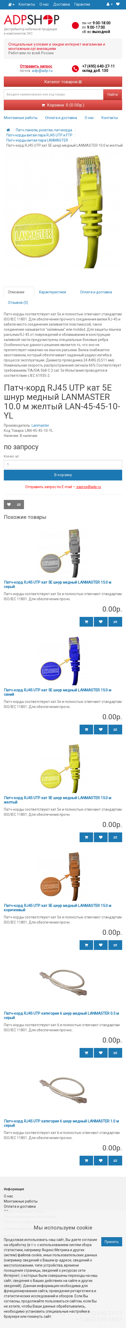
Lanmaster (40, 425)
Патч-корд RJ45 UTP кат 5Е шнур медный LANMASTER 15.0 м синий (57, 692)
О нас (44, 4)
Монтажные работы (20, 118)
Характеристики (52, 292)
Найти (113, 94)
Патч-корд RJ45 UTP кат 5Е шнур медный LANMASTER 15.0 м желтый (57, 800)
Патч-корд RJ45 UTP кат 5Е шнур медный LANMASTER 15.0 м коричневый (57, 907)
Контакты (27, 4)
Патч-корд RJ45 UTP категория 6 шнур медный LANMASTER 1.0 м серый (61, 1123)
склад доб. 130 (95, 71)
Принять (112, 1242)
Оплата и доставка (61, 118)
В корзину (63, 475)
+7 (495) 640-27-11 (98, 66)
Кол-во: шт (11, 456)
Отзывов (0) (18, 303)
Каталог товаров (63, 81)
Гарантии (82, 4)
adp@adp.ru (42, 71)
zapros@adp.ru (88, 487)
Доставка (61, 4)
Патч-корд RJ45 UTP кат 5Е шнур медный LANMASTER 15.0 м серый (57, 584)
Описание (16, 292)
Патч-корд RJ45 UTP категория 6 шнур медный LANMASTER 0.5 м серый (61, 1015)
